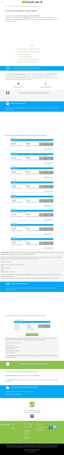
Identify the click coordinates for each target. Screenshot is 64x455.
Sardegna (16, 6)
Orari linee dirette (24, 54)
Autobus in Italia (11, 6)
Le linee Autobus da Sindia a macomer (28, 59)
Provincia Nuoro (22, 6)
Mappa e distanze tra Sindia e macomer (28, 51)
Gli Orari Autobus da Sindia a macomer (28, 49)
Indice (32, 45)
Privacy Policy (39, 428)
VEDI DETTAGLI (32, 334)
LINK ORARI (49, 149)
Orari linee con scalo (25, 57)
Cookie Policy (39, 430)
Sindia (27, 6)
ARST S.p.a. (14, 138)
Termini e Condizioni (41, 426)
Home (6, 6)
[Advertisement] (32, 32)
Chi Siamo (14, 428)
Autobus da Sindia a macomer (34, 6)
